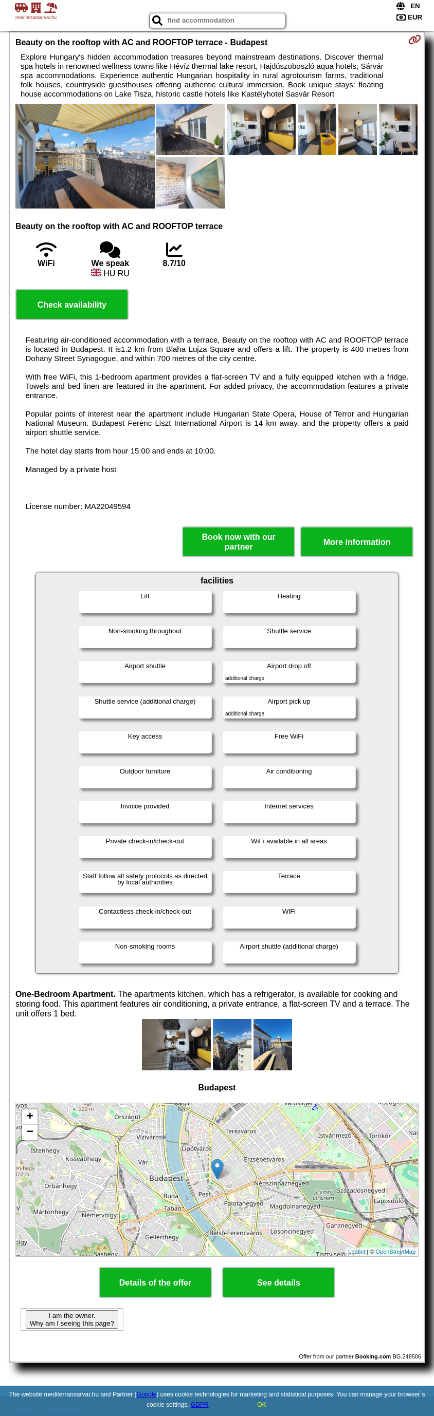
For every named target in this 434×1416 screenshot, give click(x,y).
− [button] (30, 1132)
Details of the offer (155, 1282)
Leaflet (356, 1252)
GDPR (200, 1404)
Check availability (72, 304)
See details (278, 1282)
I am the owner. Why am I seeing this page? (72, 1319)
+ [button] (30, 1117)
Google (147, 1394)
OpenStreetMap (395, 1252)
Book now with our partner (239, 542)
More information (357, 542)
